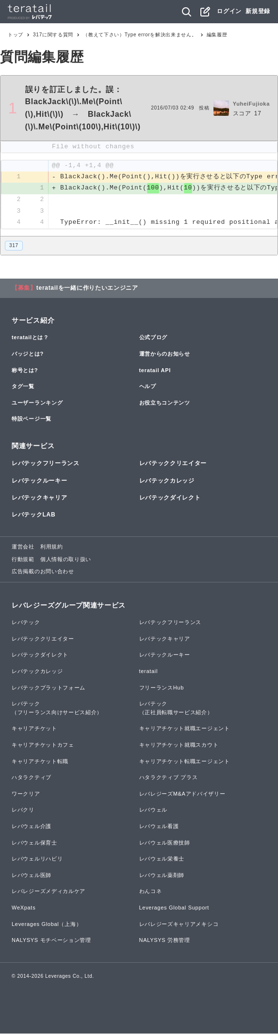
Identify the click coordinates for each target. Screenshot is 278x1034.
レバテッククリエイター (173, 464)
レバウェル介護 (31, 827)
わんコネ (150, 892)
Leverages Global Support (174, 908)
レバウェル (153, 811)
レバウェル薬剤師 (162, 875)
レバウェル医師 (31, 875)
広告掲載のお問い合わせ (43, 572)
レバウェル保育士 (34, 843)
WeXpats (23, 908)
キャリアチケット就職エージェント (184, 729)
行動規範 (23, 560)
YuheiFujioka (251, 104)
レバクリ (23, 811)
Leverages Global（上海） (47, 924)
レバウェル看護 (159, 827)
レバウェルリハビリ (37, 859)
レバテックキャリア (39, 498)
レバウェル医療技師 (164, 843)
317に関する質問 (53, 34)
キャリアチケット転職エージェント (184, 762)
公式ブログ (153, 338)
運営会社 (23, 547)
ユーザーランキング (37, 403)
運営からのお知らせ (164, 354)
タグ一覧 (23, 387)
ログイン (229, 11)
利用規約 (51, 547)
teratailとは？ (30, 338)
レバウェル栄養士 (162, 859)
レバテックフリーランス (46, 464)
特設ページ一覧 (31, 420)
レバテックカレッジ (167, 481)
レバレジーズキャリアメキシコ (179, 924)
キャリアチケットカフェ (43, 745)
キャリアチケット (34, 729)
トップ (15, 34)
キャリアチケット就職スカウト (179, 745)
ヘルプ (147, 387)
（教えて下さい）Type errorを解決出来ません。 (139, 34)
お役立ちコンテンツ (164, 403)
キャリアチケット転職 (40, 762)
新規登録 (257, 11)
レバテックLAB (33, 515)
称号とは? (25, 371)
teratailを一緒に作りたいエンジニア (87, 288)
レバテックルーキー (39, 481)
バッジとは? (28, 354)
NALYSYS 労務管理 (164, 940)
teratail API (155, 371)
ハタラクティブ (31, 778)
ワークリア (26, 794)
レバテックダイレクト (170, 498)
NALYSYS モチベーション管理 (51, 940)
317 (13, 246)
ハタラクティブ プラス (168, 778)
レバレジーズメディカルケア (48, 892)
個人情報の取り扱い (65, 560)
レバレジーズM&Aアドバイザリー (182, 794)
